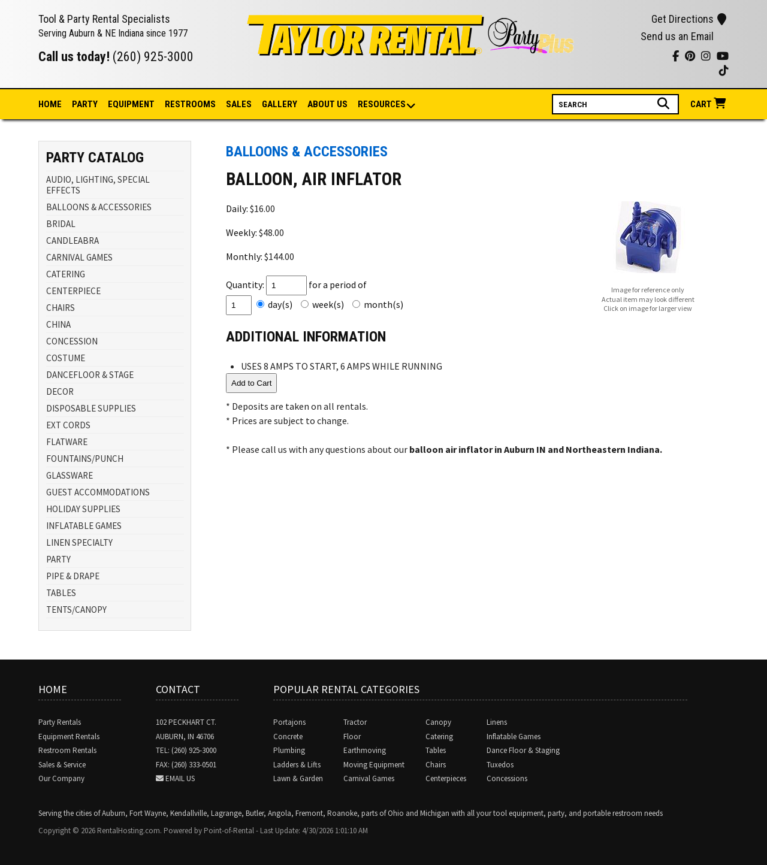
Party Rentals (59, 722)
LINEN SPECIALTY (79, 542)
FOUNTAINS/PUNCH (84, 458)
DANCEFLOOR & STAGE (90, 374)
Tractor (355, 722)
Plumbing (289, 750)
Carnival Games (368, 778)
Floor (352, 736)
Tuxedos (500, 765)
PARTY (58, 559)
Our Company (61, 778)
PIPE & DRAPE (72, 576)
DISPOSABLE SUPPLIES (91, 408)
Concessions (507, 778)
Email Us (180, 778)
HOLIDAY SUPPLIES (83, 509)
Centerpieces (445, 778)
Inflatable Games (513, 736)
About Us (327, 104)
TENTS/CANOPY (76, 609)
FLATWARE (66, 441)
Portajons (289, 722)
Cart (709, 104)
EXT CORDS (68, 425)
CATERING (65, 274)
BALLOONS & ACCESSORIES (99, 207)
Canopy (438, 722)
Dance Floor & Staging (523, 750)
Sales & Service (62, 765)
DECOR (60, 391)
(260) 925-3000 (153, 56)
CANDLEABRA (72, 240)
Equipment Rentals (68, 736)
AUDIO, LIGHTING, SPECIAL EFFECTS (98, 185)
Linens (497, 722)
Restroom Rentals (67, 750)
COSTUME (65, 358)
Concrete (288, 736)
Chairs (435, 765)
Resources (382, 105)
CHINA (58, 324)
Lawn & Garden (298, 778)
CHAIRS (60, 307)
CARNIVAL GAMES (79, 257)
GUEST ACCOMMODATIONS (98, 492)
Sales (239, 104)
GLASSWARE (69, 475)
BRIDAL (61, 223)
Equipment (131, 104)
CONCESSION (72, 341)
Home (50, 104)
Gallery (279, 104)
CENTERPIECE (73, 291)
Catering (439, 736)
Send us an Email (677, 36)
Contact (178, 689)
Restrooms (190, 104)
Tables (435, 750)
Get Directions (688, 19)
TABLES (61, 592)
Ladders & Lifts (297, 765)
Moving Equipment (373, 765)
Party (85, 104)
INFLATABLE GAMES (84, 525)
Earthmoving (364, 750)
